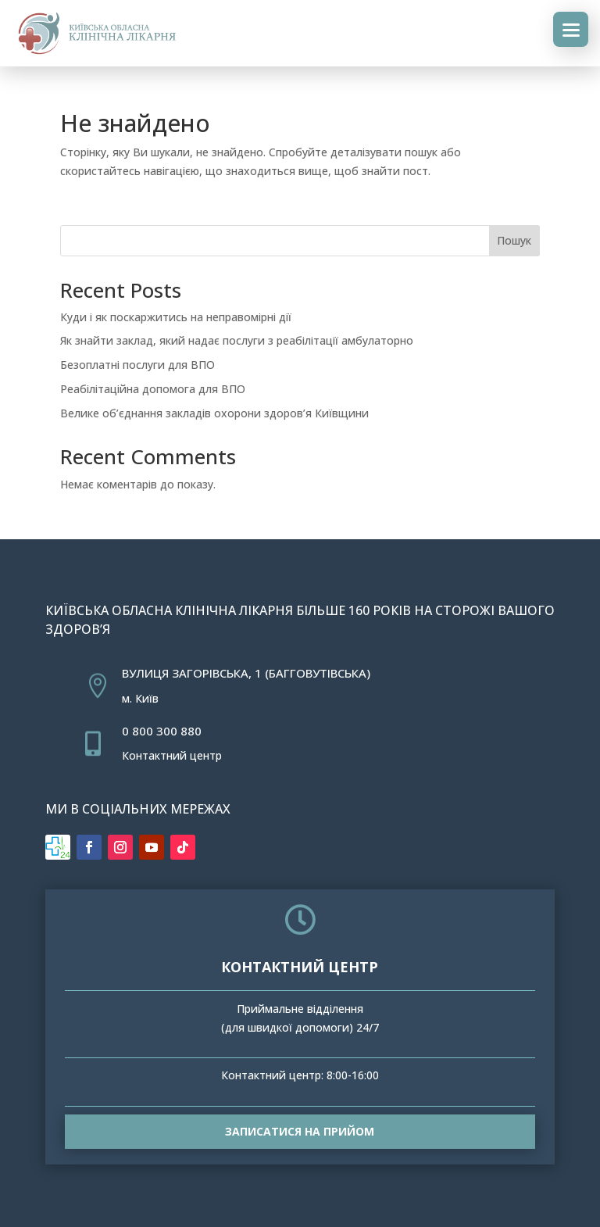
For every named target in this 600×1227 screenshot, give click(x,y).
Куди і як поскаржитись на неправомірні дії (175, 316)
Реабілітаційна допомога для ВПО (152, 388)
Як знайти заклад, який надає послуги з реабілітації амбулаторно (236, 340)
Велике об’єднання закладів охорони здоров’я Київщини (214, 413)
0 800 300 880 (162, 731)
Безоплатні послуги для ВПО (137, 364)
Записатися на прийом (299, 1131)
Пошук (514, 240)
